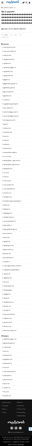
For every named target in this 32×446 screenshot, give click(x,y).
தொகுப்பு (5, 336)
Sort (2, 35)
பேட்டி (4, 409)
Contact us (20, 406)
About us (20, 402)
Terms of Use (21, 409)
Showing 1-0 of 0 (5, 37)
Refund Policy (21, 416)
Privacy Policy (21, 412)
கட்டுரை (5, 406)
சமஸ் (4, 412)
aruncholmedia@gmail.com (16, 432)
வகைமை (5, 44)
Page (15, 35)
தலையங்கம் (6, 402)
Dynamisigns (21, 445)
